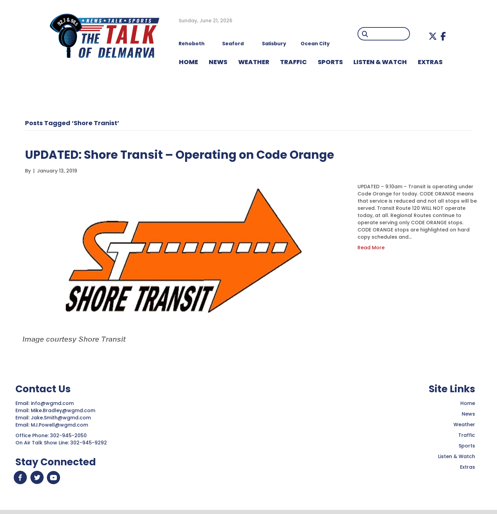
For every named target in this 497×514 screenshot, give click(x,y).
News (468, 413)
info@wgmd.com (53, 403)
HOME (188, 62)
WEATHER (253, 62)
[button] (432, 36)
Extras (467, 467)
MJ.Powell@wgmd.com (61, 424)
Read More (371, 247)
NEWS (218, 62)
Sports (330, 62)
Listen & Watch (456, 456)
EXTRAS (430, 62)
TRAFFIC (293, 62)
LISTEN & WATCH (380, 62)
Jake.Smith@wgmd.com (61, 417)
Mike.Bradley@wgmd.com (63, 410)
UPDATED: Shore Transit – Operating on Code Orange (200, 154)
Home (467, 403)
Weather (464, 424)
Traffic (466, 435)
